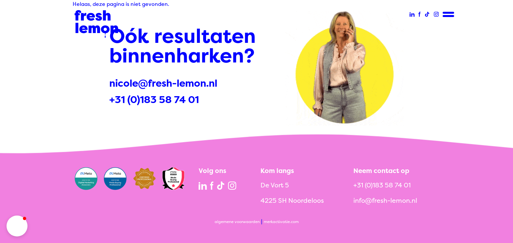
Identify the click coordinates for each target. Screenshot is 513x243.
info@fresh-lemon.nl (385, 200)
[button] (17, 226)
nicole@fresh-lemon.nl (163, 83)
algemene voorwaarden (237, 221)
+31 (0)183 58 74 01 (154, 99)
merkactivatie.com (281, 221)
